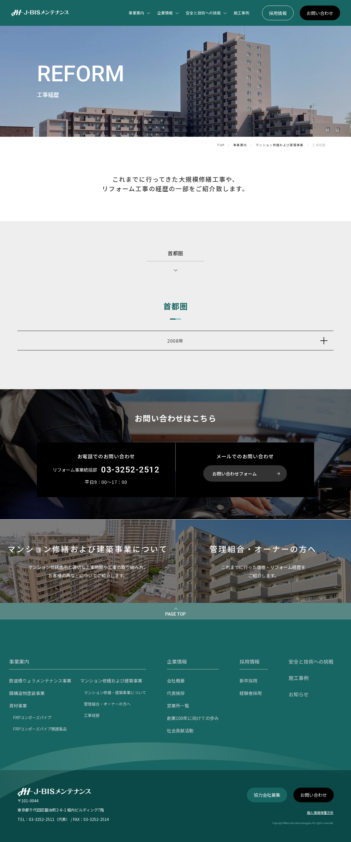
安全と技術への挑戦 (311, 661)
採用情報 (278, 13)
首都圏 (176, 253)
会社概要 (176, 680)
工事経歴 (319, 144)
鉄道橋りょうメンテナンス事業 (40, 680)
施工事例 (241, 13)
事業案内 (240, 144)
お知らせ (299, 694)
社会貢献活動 (180, 730)
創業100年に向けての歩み (193, 718)
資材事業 (18, 705)
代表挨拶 (176, 693)
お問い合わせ (320, 13)
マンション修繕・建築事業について (115, 692)
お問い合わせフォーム (234, 473)
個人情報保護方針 (320, 812)
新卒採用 (248, 680)
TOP (220, 144)
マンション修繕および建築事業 (279, 144)
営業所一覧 (178, 705)
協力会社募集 (267, 795)
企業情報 (177, 661)
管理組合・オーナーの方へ (107, 704)
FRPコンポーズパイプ (32, 717)
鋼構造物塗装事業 (27, 693)
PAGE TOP (175, 614)
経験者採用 (251, 693)
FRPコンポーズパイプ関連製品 (40, 729)
